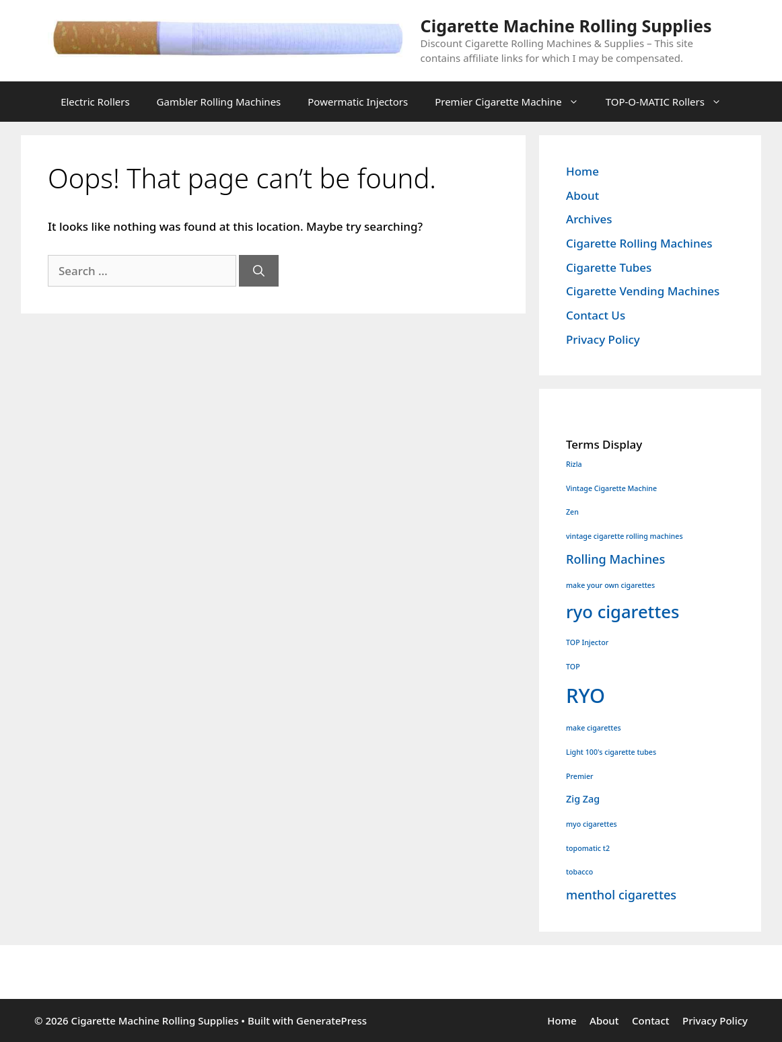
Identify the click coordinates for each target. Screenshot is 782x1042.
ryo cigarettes (622, 612)
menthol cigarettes (621, 895)
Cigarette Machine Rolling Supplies (566, 25)
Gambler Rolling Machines (219, 101)
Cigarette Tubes (608, 267)
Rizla (574, 464)
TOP (573, 666)
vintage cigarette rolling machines (624, 536)
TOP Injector (587, 642)
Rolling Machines (615, 559)
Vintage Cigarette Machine (611, 488)
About (582, 195)
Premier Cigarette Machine (513, 101)
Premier (580, 776)
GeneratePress (331, 1020)
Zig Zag (583, 798)
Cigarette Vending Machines (642, 291)
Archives (589, 219)
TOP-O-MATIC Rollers (670, 101)
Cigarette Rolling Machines (639, 243)
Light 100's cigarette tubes (611, 752)
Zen (572, 512)
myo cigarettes (591, 824)
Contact (651, 1020)
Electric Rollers (95, 101)
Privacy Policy (603, 339)
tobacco (579, 872)
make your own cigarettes (610, 585)
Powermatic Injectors (358, 101)
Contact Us (595, 315)
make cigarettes (593, 728)
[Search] (259, 271)
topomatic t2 (588, 848)
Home (582, 171)
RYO (585, 695)
